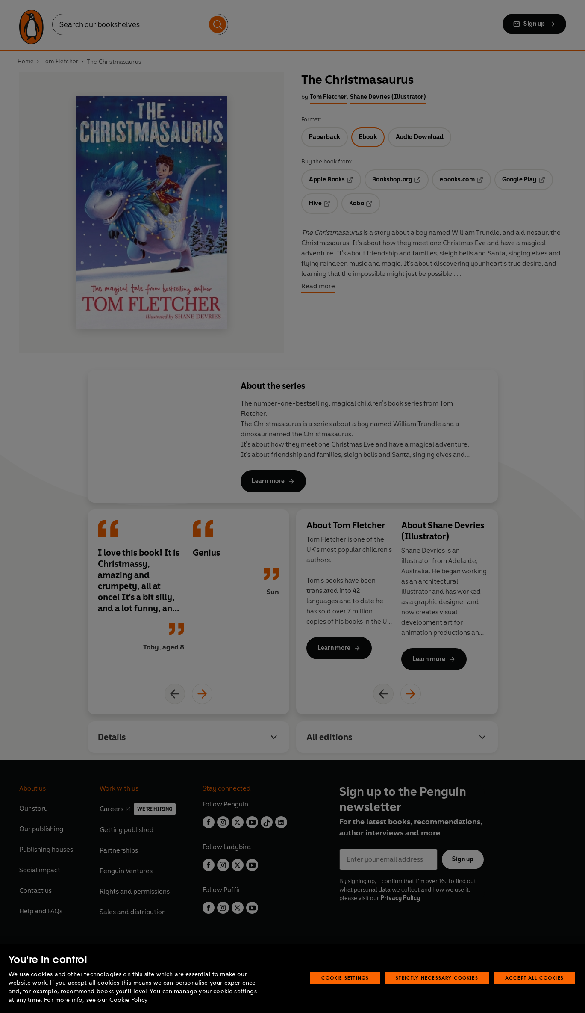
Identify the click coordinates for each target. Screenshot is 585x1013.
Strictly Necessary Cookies (437, 977)
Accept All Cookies (534, 977)
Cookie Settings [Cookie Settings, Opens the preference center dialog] (345, 977)
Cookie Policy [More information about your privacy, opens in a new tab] (128, 1000)
